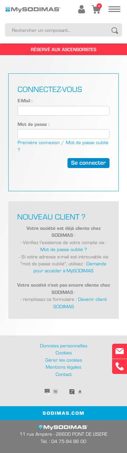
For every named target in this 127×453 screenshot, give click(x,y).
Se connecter (88, 162)
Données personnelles (63, 345)
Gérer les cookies (63, 360)
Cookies (64, 352)
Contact (64, 374)
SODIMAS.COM (64, 412)
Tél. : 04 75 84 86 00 (63, 441)
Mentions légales (63, 367)
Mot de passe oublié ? (63, 249)
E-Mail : (25, 100)
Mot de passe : (33, 124)
